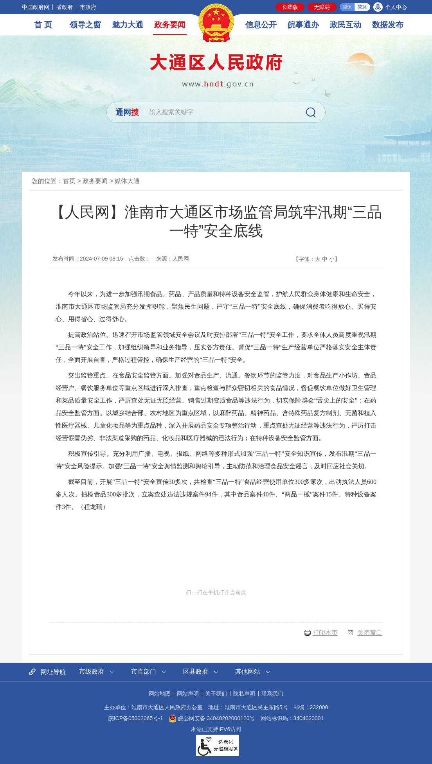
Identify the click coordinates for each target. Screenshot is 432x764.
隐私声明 (244, 693)
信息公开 (261, 24)
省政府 (64, 7)
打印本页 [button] (325, 632)
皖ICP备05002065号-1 (135, 718)
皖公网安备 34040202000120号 (212, 718)
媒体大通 (127, 181)
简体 (347, 7)
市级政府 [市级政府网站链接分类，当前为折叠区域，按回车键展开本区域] (91, 671)
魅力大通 (127, 24)
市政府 (88, 7)
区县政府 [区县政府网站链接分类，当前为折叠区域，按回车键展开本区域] (195, 671)
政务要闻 (169, 24)
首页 (69, 181)
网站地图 (160, 693)
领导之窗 (85, 24)
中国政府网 (35, 7)
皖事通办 (303, 24)
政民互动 (345, 24)
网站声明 (188, 693)
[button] (289, 7)
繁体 (362, 7)
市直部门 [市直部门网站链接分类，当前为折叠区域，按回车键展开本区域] (143, 671)
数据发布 (387, 24)
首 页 (43, 24)
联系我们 (272, 693)
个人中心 (396, 7)
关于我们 (216, 693)
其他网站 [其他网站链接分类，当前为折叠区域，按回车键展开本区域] (247, 671)
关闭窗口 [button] (369, 632)
